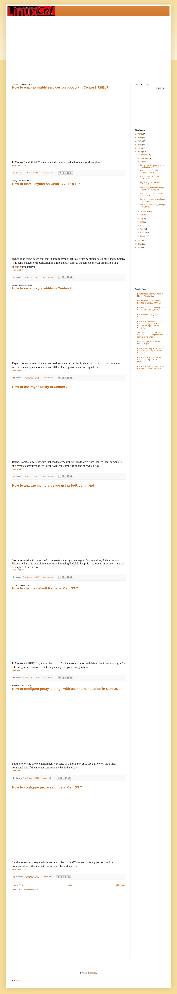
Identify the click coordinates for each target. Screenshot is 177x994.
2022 (140, 138)
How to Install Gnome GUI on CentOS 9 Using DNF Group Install (149, 360)
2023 (140, 134)
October (143, 162)
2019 (140, 148)
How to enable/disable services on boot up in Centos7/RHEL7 (60, 87)
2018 (140, 152)
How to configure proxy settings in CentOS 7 (47, 787)
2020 (140, 145)
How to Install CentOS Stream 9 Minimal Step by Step (150, 295)
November (144, 158)
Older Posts (120, 885)
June (142, 222)
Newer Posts (18, 885)
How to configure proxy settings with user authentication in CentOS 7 (66, 689)
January (143, 236)
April (142, 229)
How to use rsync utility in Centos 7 (40, 387)
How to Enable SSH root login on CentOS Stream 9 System (150, 309)
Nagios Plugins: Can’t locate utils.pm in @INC (148, 343)
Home (69, 885)
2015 (140, 247)
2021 (140, 141)
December (144, 155)
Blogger (93, 973)
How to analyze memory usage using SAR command (53, 485)
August (143, 215)
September (144, 211)
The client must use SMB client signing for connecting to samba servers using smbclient (150, 335)
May (142, 225)
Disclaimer (18, 980)
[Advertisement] (31, 47)
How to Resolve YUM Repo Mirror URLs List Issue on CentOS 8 (150, 367)
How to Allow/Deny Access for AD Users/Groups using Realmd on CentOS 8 (150, 350)
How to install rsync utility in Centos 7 (42, 288)
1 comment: (47, 778)
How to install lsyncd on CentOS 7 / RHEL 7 (46, 184)
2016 (140, 244)
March (143, 232)
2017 (140, 240)
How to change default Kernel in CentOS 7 (45, 588)
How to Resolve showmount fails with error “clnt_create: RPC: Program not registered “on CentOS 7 (150, 324)
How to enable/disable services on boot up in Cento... (152, 166)
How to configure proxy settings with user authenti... (152, 200)
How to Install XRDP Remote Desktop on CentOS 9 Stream (149, 302)
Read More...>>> (19, 166)
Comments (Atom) (30, 889)
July (142, 218)
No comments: (48, 173)
